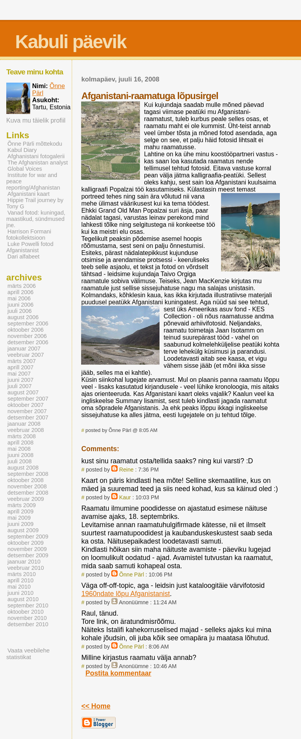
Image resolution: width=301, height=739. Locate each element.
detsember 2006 (27, 342)
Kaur (125, 497)
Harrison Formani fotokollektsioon (28, 234)
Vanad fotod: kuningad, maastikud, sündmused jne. (35, 219)
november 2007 (27, 411)
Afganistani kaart (28, 194)
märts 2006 (21, 286)
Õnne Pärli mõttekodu (34, 144)
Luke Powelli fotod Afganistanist (29, 247)
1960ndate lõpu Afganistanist (125, 594)
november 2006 (27, 336)
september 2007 (27, 399)
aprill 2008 (20, 442)
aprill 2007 (20, 367)
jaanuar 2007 (23, 348)
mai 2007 (19, 373)
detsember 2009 (27, 555)
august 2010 (22, 599)
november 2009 (27, 549)
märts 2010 (21, 574)
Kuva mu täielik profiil (35, 120)
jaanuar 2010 (23, 561)
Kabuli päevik (70, 41)
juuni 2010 (20, 593)
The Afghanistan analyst (37, 162)
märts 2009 (21, 505)
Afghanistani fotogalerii (36, 156)
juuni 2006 (20, 305)
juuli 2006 (19, 311)
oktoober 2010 (25, 612)
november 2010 (27, 618)
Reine (126, 469)
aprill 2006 (20, 292)
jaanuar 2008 (23, 424)
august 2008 (22, 467)
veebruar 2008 (25, 430)
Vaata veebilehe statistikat (28, 653)
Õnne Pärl (131, 574)
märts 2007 (21, 361)
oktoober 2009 (25, 543)
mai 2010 (19, 587)
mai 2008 (19, 449)
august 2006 (22, 317)
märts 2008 (21, 436)
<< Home (95, 706)
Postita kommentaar (118, 673)
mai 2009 (19, 518)
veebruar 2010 (25, 568)
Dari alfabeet (23, 256)
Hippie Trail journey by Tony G (34, 203)
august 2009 (22, 530)
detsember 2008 (27, 493)
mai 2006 (19, 298)
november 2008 (27, 486)
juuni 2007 (20, 380)
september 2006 (27, 323)
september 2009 (27, 536)
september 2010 (27, 605)
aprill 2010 (20, 580)
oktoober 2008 (25, 480)
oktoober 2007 (25, 405)
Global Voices (24, 169)
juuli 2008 (19, 461)
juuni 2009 (20, 524)
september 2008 (27, 474)
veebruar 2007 (25, 355)
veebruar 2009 (25, 499)
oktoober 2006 (25, 330)
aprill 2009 (20, 511)
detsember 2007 (27, 417)
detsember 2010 (27, 624)
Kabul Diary (22, 150)
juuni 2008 (20, 455)
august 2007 (22, 392)
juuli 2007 (19, 386)
